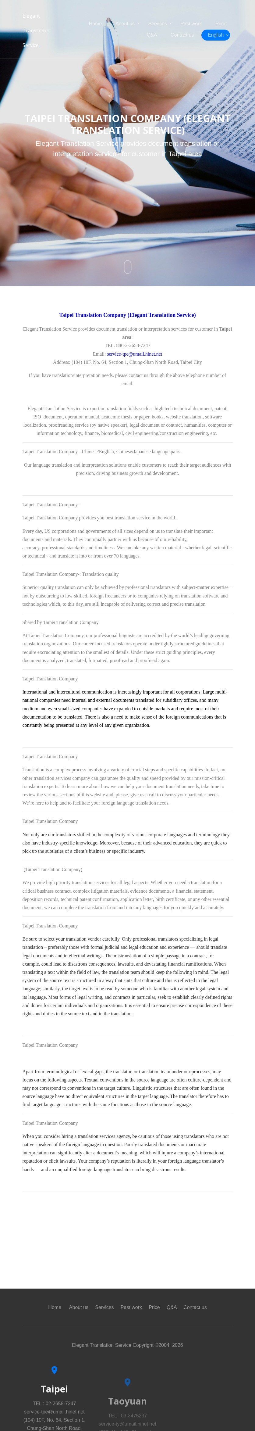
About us (125, 23)
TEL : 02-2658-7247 (54, 1421)
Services (157, 23)
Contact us (182, 35)
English (216, 35)
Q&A (152, 35)
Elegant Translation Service (36, 30)
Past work (191, 23)
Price (220, 23)
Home (95, 23)
